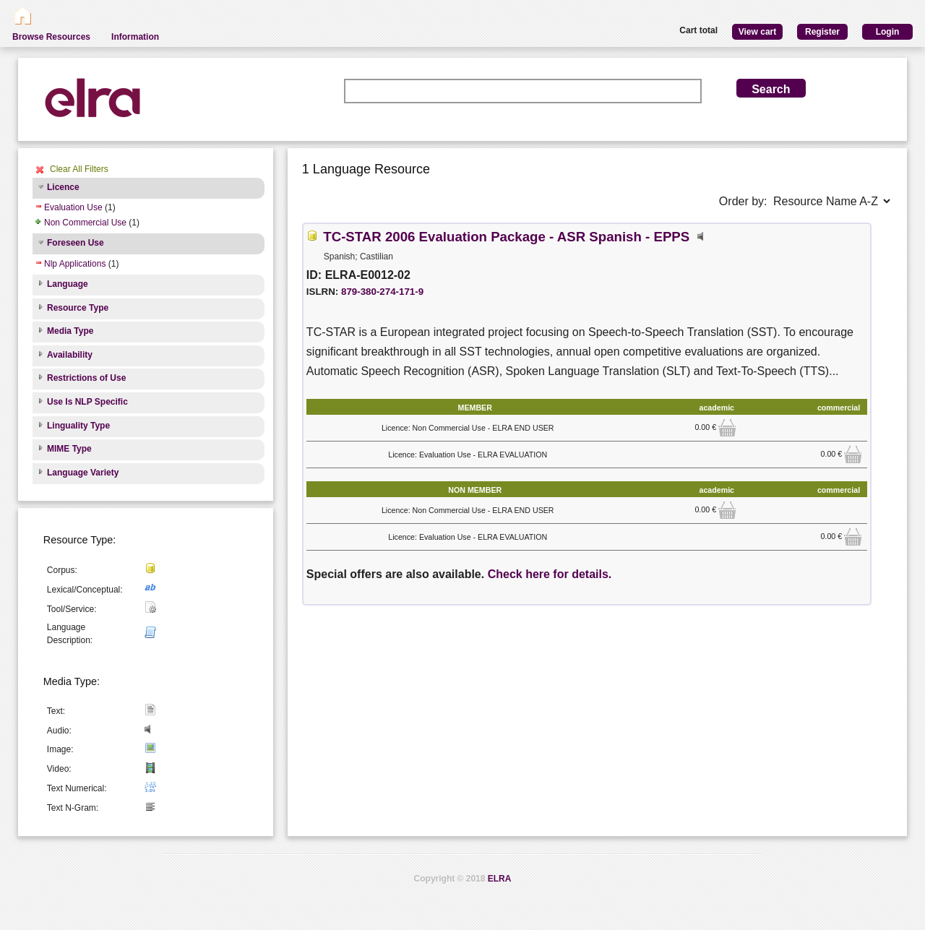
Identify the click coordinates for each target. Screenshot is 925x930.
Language (67, 284)
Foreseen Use (75, 243)
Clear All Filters (79, 169)
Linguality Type (78, 426)
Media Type (70, 331)
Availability (69, 355)
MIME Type (69, 449)
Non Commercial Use (85, 223)
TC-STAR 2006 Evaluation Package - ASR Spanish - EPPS (506, 236)
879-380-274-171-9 (382, 291)
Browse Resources (51, 37)
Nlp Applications (75, 264)
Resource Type (77, 308)
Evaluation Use (73, 207)
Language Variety (83, 473)
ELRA (500, 879)
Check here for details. (550, 574)
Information (135, 37)
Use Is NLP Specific (87, 402)
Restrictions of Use (86, 378)
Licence (63, 187)
